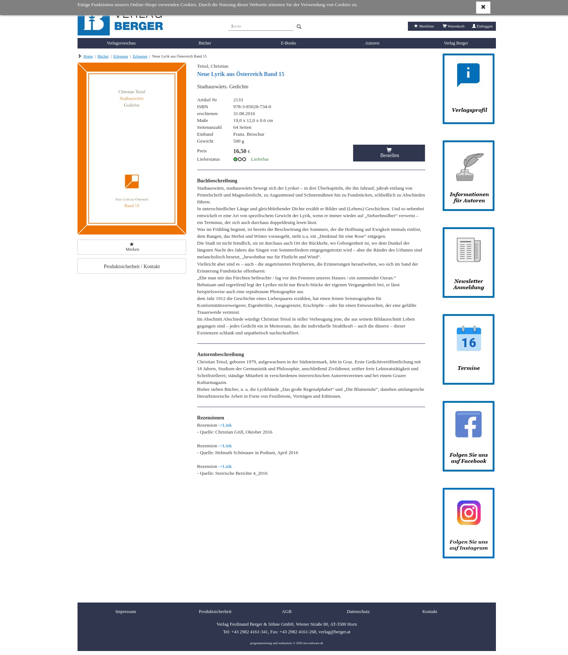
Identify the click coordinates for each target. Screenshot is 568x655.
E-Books (288, 43)
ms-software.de (313, 643)
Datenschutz (358, 611)
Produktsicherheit (215, 611)
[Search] (299, 27)
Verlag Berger (456, 43)
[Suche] (260, 25)
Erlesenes (120, 56)
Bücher (205, 43)
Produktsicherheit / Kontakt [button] (132, 266)
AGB (287, 611)
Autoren (372, 43)
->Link (225, 425)
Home (88, 56)
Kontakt (429, 611)
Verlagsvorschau (121, 43)
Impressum (126, 611)
